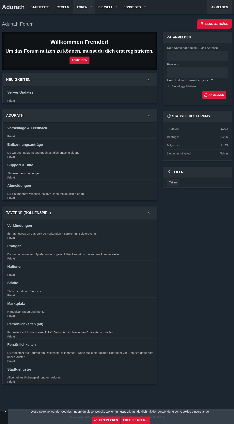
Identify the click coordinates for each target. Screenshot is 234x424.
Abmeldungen (19, 186)
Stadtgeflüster (19, 369)
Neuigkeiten (18, 80)
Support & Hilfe (20, 165)
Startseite (40, 7)
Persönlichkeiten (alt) (25, 324)
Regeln (63, 7)
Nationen (15, 267)
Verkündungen (19, 226)
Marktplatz (16, 304)
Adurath (13, 7)
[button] (91, 7)
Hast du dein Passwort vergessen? (190, 80)
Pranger (14, 246)
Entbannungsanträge (25, 145)
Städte (12, 283)
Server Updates (20, 92)
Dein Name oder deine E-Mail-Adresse (192, 47)
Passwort (173, 64)
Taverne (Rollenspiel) (28, 213)
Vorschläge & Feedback (27, 128)
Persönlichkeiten (21, 345)
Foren (82, 7)
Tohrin (224, 153)
